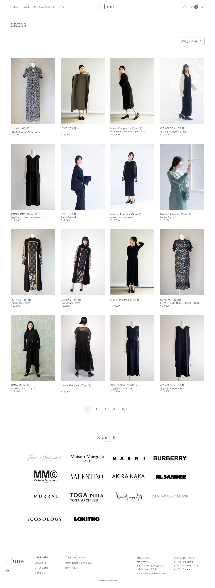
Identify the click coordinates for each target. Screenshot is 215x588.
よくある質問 (41, 568)
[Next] (124, 409)
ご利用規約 (40, 573)
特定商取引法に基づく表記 (78, 562)
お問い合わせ (71, 568)
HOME (14, 7)
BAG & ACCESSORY (44, 7)
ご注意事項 (40, 562)
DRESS (26, 7)
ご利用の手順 (41, 557)
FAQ (61, 7)
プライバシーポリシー (76, 557)
